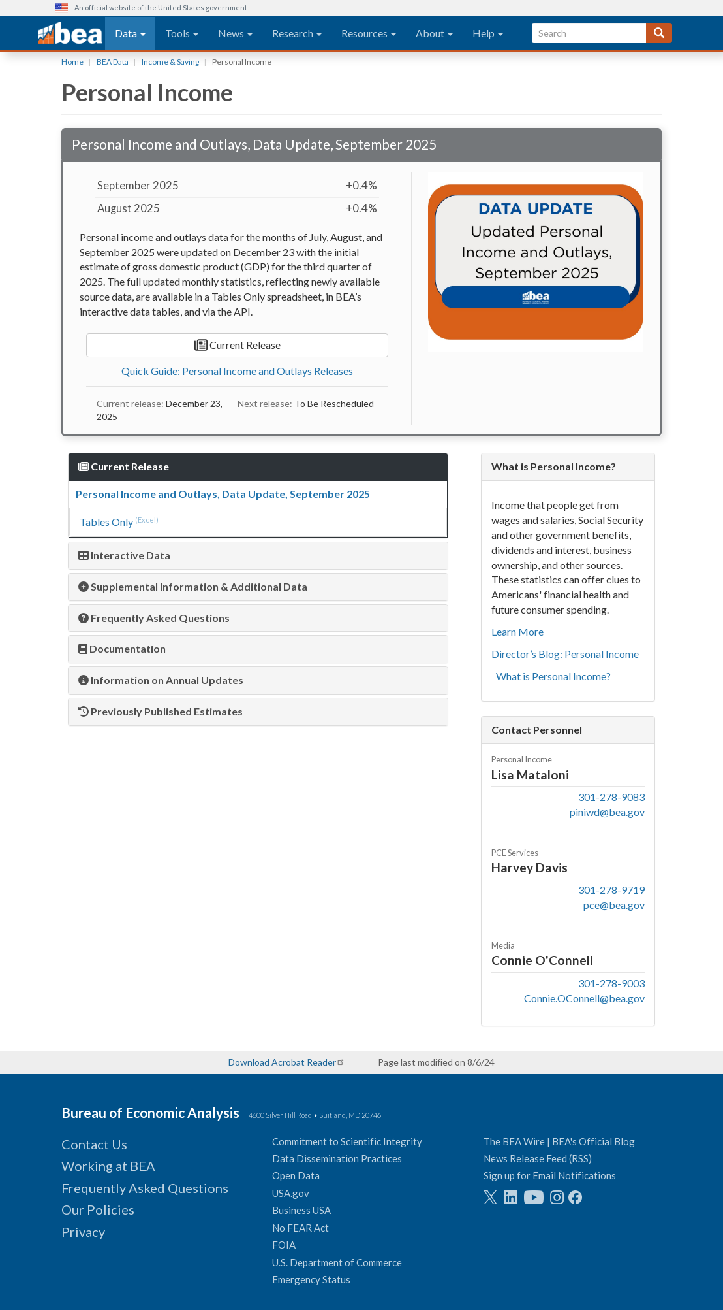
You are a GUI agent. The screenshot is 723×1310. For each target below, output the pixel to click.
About (434, 33)
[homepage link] (70, 33)
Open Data (296, 1175)
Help (487, 33)
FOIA (284, 1245)
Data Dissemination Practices (337, 1158)
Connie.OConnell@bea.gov (584, 998)
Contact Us (94, 1144)
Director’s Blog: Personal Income (565, 653)
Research (297, 33)
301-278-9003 (611, 983)
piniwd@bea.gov (607, 812)
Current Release (237, 345)
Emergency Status (311, 1279)
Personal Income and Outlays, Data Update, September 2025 (223, 493)
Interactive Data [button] (124, 555)
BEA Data (113, 62)
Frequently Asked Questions (144, 1188)
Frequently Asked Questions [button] (154, 618)
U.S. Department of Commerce (337, 1262)
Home (72, 62)
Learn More (517, 631)
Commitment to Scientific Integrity (347, 1141)
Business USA (301, 1210)
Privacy (83, 1231)
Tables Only (106, 522)
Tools (181, 33)
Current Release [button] (123, 466)
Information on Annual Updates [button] (160, 680)
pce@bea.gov (614, 904)
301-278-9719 (611, 889)
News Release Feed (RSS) (538, 1158)
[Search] (659, 33)
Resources (368, 33)
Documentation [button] (122, 648)
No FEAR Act (300, 1228)
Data (130, 33)
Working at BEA (108, 1165)
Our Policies (97, 1209)
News (235, 33)
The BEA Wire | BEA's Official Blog (559, 1141)
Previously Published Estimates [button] (160, 711)
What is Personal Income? (553, 676)
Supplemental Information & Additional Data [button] (192, 586)
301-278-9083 (611, 797)
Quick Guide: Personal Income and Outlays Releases (237, 371)
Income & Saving (170, 62)
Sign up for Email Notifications (550, 1175)
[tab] (258, 555)
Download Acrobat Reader (282, 1062)
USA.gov (290, 1193)
